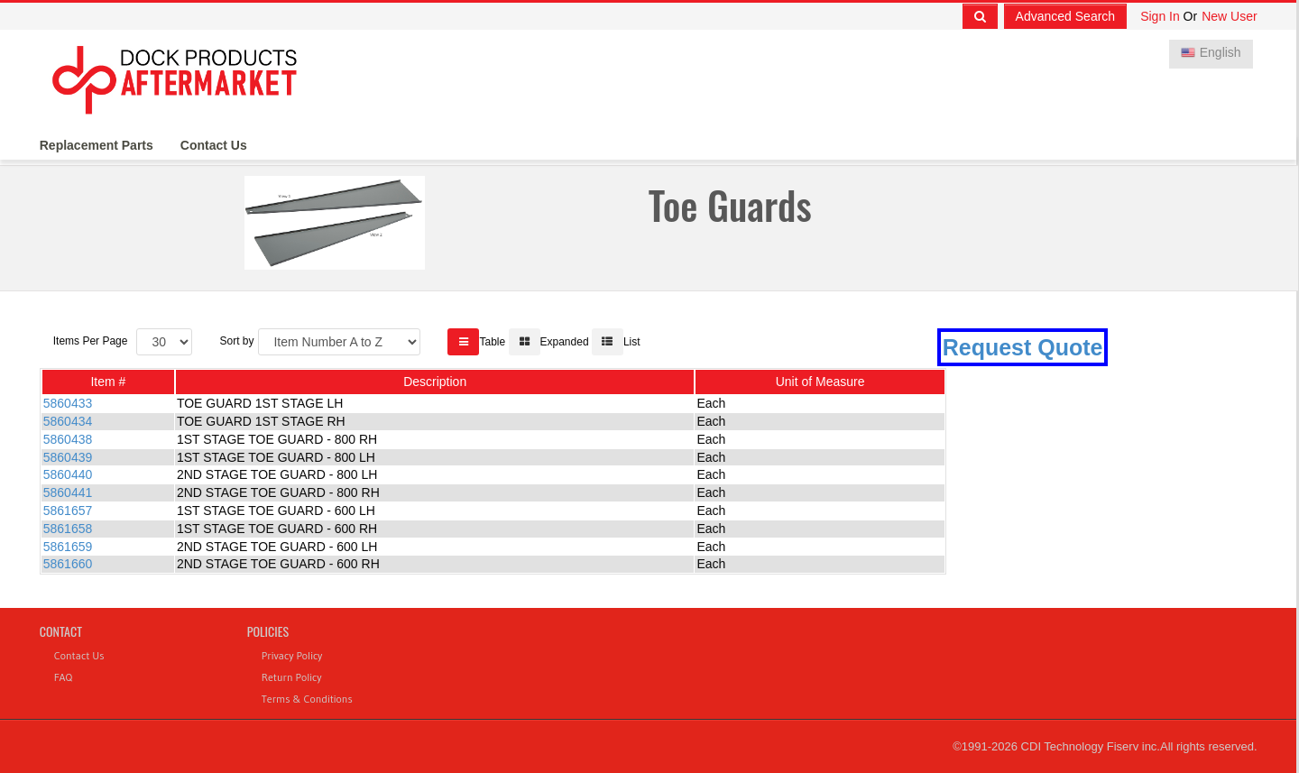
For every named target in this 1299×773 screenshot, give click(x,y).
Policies (268, 630)
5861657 (68, 510)
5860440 (68, 474)
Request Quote (1023, 347)
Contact (61, 630)
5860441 (68, 492)
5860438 (68, 439)
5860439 (68, 457)
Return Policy (292, 677)
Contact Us (213, 145)
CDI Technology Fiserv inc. (1090, 746)
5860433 (68, 403)
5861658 (68, 528)
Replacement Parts (96, 145)
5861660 (68, 564)
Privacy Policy (292, 655)
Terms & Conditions (307, 698)
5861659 (68, 546)
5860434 (68, 421)
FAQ (63, 677)
